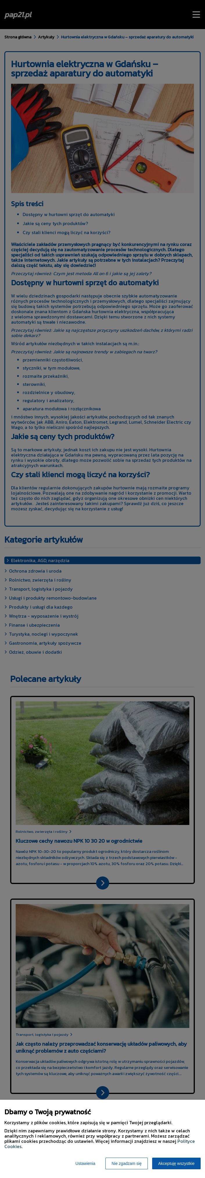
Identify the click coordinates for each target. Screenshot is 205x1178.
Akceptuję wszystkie (176, 1163)
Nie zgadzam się (127, 1163)
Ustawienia (85, 1163)
